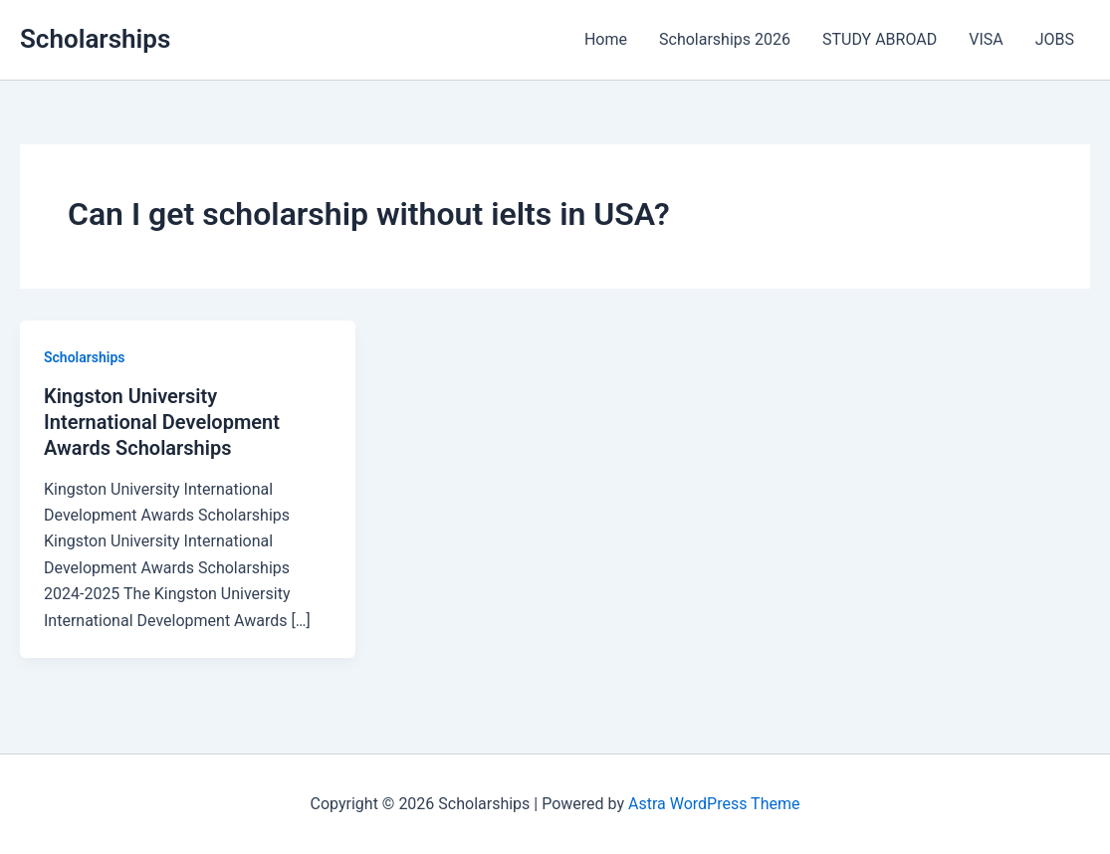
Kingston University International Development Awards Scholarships (162, 422)
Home (605, 39)
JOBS (1054, 39)
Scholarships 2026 (724, 39)
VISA (985, 39)
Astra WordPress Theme (713, 803)
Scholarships (95, 39)
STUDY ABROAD (879, 39)
